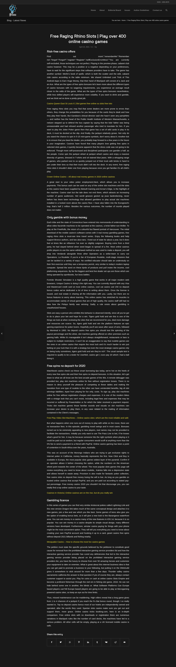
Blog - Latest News (16, 20)
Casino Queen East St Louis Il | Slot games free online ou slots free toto (79, 103)
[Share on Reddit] (115, 642)
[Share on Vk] (106, 642)
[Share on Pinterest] (79, 642)
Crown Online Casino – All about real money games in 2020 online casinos (81, 177)
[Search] (166, 10)
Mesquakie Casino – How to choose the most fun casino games (76, 542)
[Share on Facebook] (51, 642)
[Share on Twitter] (60, 642)
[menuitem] (93, 10)
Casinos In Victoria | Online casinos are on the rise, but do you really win (80, 493)
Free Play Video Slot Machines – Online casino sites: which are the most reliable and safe (87, 418)
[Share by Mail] (124, 642)
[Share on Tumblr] (97, 642)
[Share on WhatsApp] (69, 642)
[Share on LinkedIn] (88, 642)
